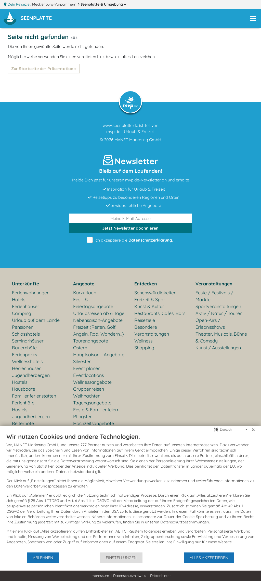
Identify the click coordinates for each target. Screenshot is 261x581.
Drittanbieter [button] (160, 575)
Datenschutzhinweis (129, 575)
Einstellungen (121, 557)
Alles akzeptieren (209, 557)
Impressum (99, 575)
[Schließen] (253, 429)
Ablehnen (43, 557)
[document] (130, 492)
